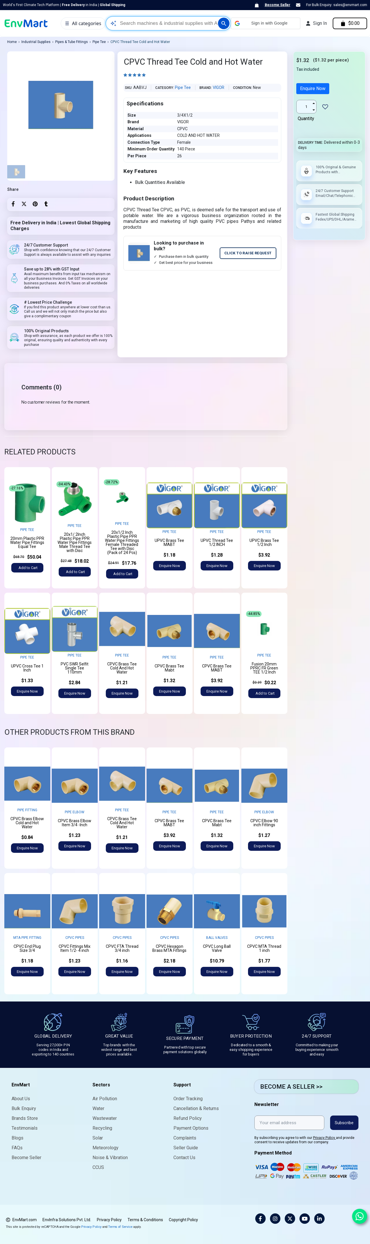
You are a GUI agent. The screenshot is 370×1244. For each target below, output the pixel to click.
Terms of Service (120, 1226)
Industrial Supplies (36, 42)
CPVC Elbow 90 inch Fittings (264, 822)
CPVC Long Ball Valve (217, 948)
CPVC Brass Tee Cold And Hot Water (122, 668)
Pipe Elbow (74, 812)
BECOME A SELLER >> (291, 1086)
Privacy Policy (324, 1138)
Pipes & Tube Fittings (71, 42)
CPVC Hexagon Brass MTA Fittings (169, 948)
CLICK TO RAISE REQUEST (248, 253)
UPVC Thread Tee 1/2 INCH (217, 542)
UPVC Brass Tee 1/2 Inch (264, 542)
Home (12, 42)
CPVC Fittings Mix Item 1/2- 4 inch (74, 948)
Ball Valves (216, 938)
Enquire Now (312, 88)
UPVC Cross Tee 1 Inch (27, 668)
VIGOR (218, 87)
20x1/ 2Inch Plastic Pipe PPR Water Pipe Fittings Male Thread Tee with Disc (75, 542)
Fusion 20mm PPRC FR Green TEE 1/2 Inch (264, 668)
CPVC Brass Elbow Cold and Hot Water (27, 822)
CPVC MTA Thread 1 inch (264, 948)
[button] (265, 23)
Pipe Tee (99, 42)
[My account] (316, 23)
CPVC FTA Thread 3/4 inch (122, 948)
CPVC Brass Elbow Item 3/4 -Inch (74, 822)
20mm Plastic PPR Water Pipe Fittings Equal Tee (27, 542)
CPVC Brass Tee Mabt (169, 668)
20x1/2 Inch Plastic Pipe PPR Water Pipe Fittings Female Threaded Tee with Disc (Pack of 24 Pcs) (122, 542)
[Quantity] (306, 106)
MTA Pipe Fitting (27, 938)
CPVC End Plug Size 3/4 (27, 948)
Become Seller (277, 5)
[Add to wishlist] (325, 107)
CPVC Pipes (74, 938)
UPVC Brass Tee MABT (169, 542)
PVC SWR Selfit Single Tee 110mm (74, 668)
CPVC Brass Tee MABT (217, 668)
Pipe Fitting (27, 810)
